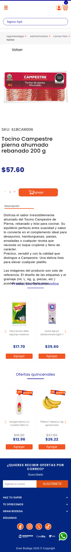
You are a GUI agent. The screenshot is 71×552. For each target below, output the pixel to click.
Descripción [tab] (11, 206)
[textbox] (35, 21)
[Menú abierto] (6, 8)
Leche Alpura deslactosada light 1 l (51, 332)
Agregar (19, 356)
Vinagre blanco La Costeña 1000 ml (19, 423)
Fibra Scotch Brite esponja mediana (19, 332)
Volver (13, 50)
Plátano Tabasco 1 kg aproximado (51, 423)
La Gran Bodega (35, 8)
